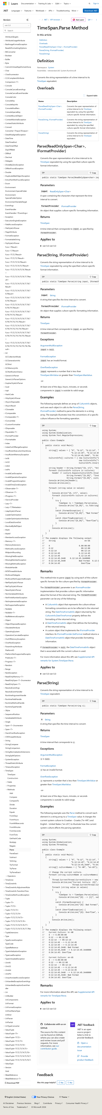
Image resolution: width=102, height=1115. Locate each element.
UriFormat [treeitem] (9, 1003)
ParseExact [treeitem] (14, 853)
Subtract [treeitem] (13, 857)
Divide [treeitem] (12, 804)
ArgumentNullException (51, 345)
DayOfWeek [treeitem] (10, 149)
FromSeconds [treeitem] (15, 831)
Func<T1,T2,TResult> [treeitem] (13, 254)
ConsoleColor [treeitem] (10, 97)
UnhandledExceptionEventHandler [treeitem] (17, 987)
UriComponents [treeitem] (11, 999)
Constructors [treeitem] (12, 778)
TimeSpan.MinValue (49, 375)
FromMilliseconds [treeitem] (17, 823)
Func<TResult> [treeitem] (11, 247)
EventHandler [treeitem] (10, 209)
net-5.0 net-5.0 (49, 245)
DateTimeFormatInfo (65, 611)
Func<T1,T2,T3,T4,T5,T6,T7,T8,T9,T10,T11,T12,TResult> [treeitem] (17, 313)
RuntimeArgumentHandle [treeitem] (15, 695)
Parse (72, 812)
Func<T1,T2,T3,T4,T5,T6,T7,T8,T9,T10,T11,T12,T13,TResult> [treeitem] (17, 320)
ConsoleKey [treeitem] (10, 100)
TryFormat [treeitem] (14, 864)
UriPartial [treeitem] (9, 1022)
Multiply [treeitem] (13, 842)
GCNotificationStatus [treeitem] (13, 371)
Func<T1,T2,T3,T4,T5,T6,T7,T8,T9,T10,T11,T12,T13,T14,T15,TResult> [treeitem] (18, 335)
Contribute (47, 1103)
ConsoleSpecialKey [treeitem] (12, 112)
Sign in (96, 3)
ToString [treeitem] (13, 861)
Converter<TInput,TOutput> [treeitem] (17, 131)
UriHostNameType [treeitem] (12, 1011)
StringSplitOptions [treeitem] (12, 755)
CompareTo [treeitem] (14, 800)
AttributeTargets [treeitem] (11, 37)
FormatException (48, 356)
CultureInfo (84, 403)
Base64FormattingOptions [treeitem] (16, 48)
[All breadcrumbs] (39, 20)
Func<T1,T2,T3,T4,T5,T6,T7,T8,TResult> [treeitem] (17, 285)
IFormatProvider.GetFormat (69, 634)
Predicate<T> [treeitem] (10, 657)
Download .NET (90, 10)
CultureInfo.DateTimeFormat (58, 615)
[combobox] (17, 25)
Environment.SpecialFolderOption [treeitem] (13, 196)
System (51, 67)
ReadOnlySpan (57, 191)
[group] (69, 178)
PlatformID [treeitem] (9, 650)
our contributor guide (50, 1047)
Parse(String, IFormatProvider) (51, 50)
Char (67, 191)
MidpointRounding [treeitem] (13, 552)
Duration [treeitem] (13, 808)
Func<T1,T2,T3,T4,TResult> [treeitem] (16, 262)
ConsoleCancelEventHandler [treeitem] (16, 93)
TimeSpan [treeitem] (11, 774)
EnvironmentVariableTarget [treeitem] (16, 202)
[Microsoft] (5, 3)
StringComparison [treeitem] (12, 748)
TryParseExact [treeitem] (15, 872)
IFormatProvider (68, 206)
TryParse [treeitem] (13, 868)
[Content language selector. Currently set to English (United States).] (15, 1097)
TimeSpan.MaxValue (82, 375)
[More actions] (96, 20)
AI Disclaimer (8, 1103)
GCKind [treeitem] (8, 364)
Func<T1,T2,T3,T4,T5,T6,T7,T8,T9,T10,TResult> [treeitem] (17, 299)
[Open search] (89, 3)
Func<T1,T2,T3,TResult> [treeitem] (15, 258)
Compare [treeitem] (13, 797)
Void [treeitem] (7, 1071)
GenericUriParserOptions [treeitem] (15, 379)
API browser (55, 19)
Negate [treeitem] (12, 846)
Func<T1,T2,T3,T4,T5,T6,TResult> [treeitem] (17, 271)
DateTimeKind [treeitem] (11, 142)
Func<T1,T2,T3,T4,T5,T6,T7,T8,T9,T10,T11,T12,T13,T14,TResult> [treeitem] (17, 327)
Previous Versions (24, 1103)
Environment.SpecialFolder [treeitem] (16, 191)
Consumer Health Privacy (76, 1103)
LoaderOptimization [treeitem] (13, 514)
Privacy (58, 1103)
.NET (45, 19)
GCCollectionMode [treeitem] (13, 356)
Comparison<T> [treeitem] (12, 82)
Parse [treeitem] (12, 849)
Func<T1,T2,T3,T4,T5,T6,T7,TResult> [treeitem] (18, 278)
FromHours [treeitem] (14, 819)
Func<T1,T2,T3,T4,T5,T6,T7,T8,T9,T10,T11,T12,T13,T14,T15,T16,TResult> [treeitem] (18, 345)
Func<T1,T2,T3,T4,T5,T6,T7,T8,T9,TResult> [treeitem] (17, 292)
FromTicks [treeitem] (14, 834)
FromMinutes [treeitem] (15, 827)
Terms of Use (8, 1107)
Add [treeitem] (11, 793)
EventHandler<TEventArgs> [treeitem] (16, 213)
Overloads (43, 43)
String (52, 295)
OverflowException (49, 367)
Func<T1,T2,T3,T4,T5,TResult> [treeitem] (17, 265)
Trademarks (21, 1107)
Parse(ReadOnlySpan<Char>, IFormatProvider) (58, 47)
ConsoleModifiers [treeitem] (12, 108)
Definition (43, 40)
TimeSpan (41, 81)
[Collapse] (27, 19)
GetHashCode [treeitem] (15, 838)
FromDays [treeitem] (14, 815)
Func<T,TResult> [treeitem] (12, 250)
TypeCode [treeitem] (9, 943)
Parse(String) (44, 53)
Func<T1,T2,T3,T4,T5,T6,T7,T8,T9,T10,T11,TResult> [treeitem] (17, 306)
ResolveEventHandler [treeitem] (13, 691)
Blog (36, 1103)
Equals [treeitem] (12, 812)
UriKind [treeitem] (8, 1014)
